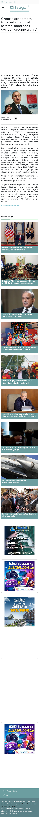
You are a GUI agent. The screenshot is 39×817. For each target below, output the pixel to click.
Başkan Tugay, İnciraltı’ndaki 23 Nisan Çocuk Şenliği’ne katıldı (17, 382)
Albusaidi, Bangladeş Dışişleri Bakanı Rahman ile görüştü (19, 448)
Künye (15, 2)
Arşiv (10, 2)
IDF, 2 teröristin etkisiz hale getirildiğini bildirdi (14, 481)
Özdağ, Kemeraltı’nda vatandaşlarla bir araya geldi (19, 515)
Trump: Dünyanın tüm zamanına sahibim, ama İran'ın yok (17, 248)
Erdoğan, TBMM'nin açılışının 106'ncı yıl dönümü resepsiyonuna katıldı (18, 282)
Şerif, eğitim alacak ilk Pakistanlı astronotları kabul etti (17, 315)
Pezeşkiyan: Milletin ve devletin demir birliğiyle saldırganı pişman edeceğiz (19, 415)
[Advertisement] (19, 53)
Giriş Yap (4, 2)
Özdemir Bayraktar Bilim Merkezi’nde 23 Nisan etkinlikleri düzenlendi (19, 348)
